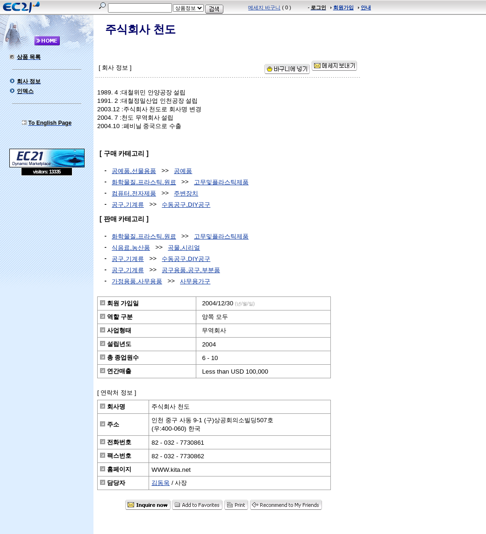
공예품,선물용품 (134, 170)
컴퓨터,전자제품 (134, 193)
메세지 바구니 (264, 7)
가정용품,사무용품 (137, 281)
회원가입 (343, 7)
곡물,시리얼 (184, 247)
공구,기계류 (128, 204)
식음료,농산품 (131, 247)
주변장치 (186, 193)
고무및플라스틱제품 (221, 182)
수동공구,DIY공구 (186, 204)
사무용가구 (195, 281)
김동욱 (160, 482)
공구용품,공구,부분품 (191, 270)
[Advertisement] (46, 243)
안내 (366, 7)
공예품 (183, 170)
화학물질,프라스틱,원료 (144, 182)
